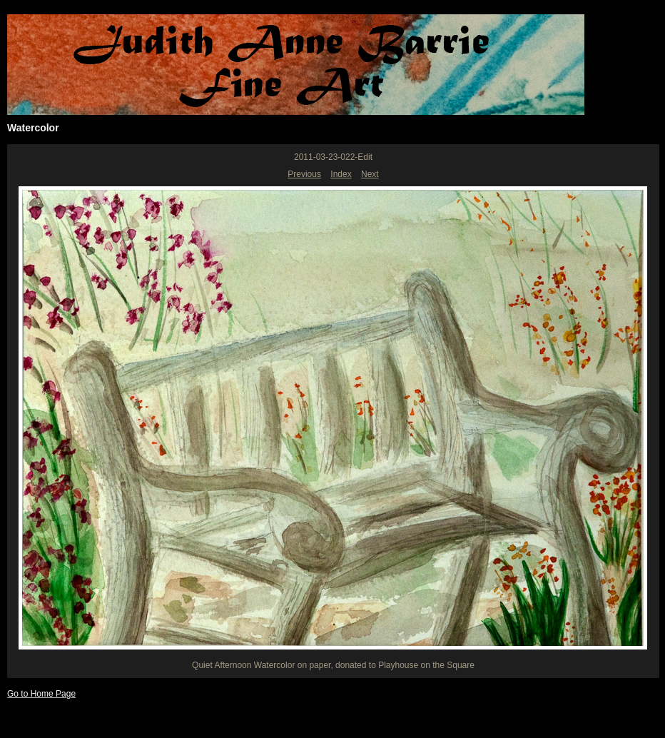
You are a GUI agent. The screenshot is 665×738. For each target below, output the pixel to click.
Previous (304, 174)
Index (340, 174)
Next (370, 174)
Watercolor (33, 127)
